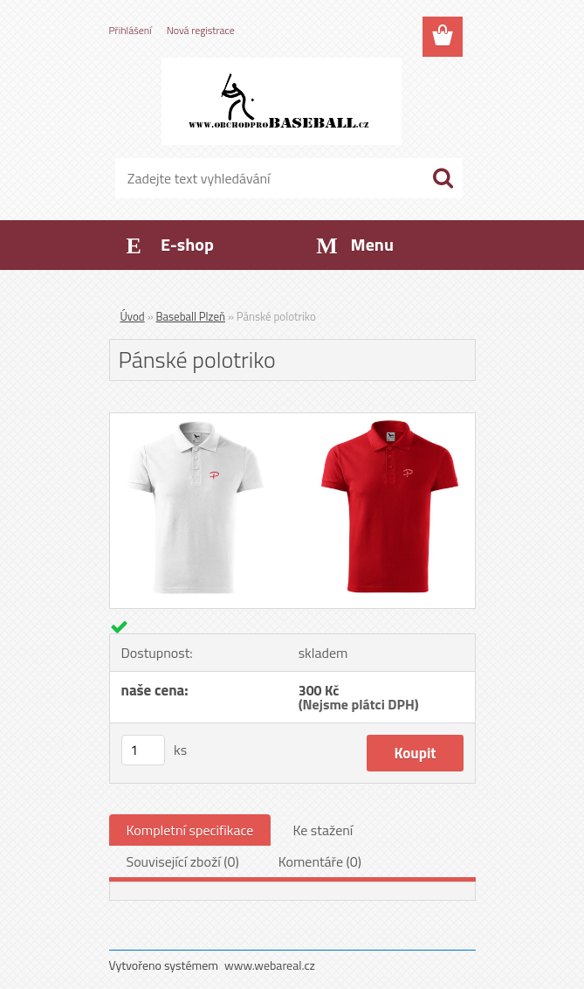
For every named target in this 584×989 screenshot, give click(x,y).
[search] (443, 178)
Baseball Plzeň (190, 316)
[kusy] (143, 750)
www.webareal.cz (269, 965)
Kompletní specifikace (190, 830)
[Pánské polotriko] (292, 420)
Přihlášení (130, 30)
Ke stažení (322, 830)
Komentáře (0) (319, 861)
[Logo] (281, 101)
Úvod (132, 316)
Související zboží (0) (183, 861)
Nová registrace (201, 30)
